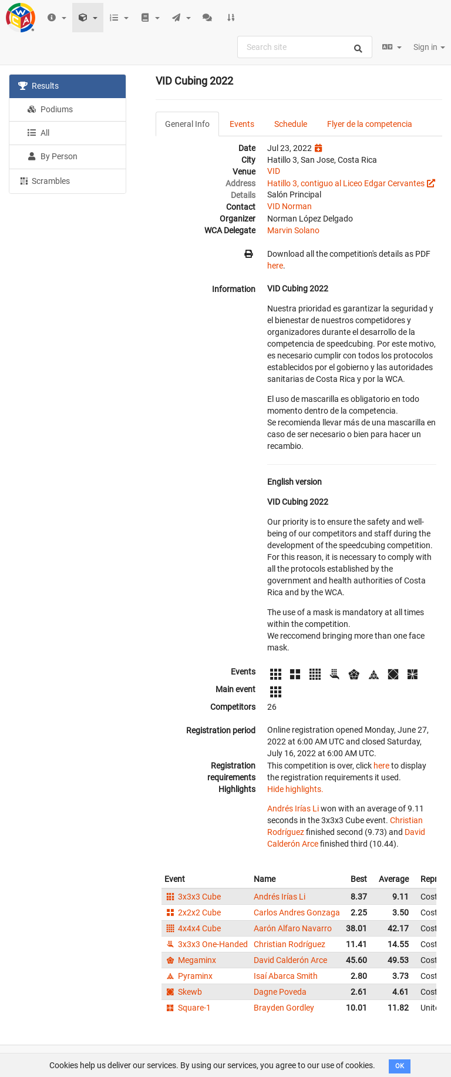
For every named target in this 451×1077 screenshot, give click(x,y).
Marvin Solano (293, 230)
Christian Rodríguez (289, 944)
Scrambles (44, 180)
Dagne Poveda (280, 992)
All (38, 132)
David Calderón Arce (290, 960)
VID (273, 171)
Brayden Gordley (284, 1007)
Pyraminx (188, 976)
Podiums (50, 109)
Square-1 (187, 1007)
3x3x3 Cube (192, 896)
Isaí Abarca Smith (286, 976)
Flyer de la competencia (369, 124)
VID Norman (289, 206)
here (275, 265)
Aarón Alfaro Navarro (293, 928)
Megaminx (190, 960)
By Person (52, 156)
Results (38, 85)
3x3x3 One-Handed (206, 944)
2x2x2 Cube (192, 912)
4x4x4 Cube (192, 928)
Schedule (290, 124)
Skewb (183, 992)
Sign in (429, 47)
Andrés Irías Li (293, 808)
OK (399, 1066)
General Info (187, 124)
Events (242, 124)
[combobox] (304, 47)
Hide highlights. (295, 789)
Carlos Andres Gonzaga (297, 912)
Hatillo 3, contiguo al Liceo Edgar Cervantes (346, 183)
